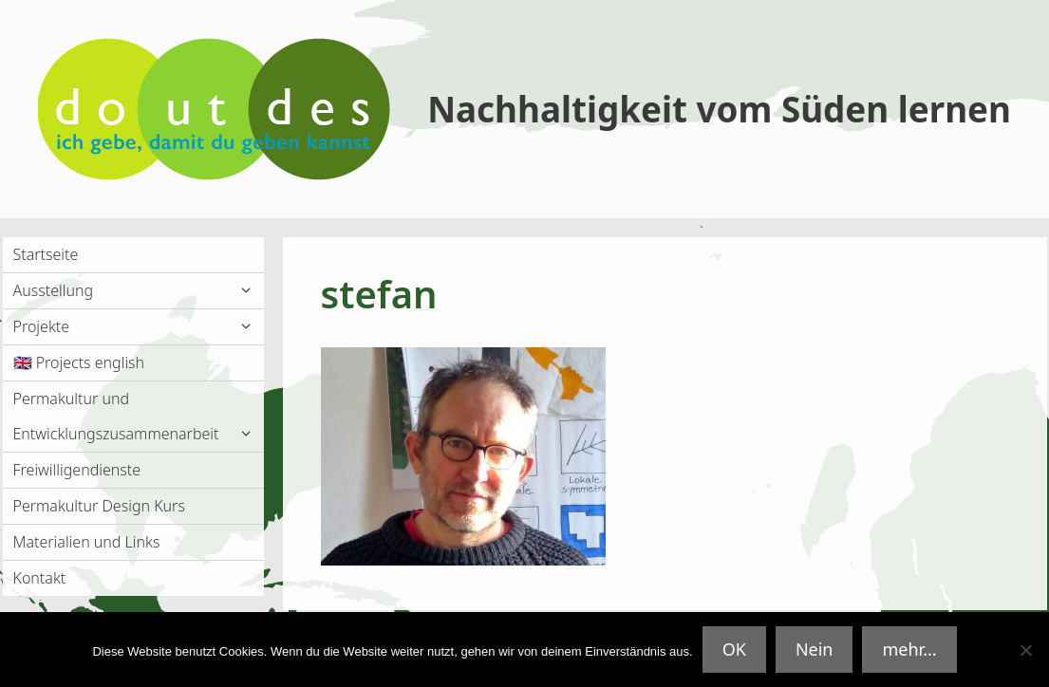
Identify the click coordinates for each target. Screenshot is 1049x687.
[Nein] (1025, 650)
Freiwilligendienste (77, 469)
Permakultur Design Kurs (99, 505)
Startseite (46, 254)
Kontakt (39, 577)
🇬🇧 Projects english (79, 362)
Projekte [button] (138, 326)
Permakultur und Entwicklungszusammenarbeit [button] (138, 420)
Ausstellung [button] (138, 290)
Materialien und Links (86, 541)
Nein (815, 649)
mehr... (909, 649)
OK (734, 649)
